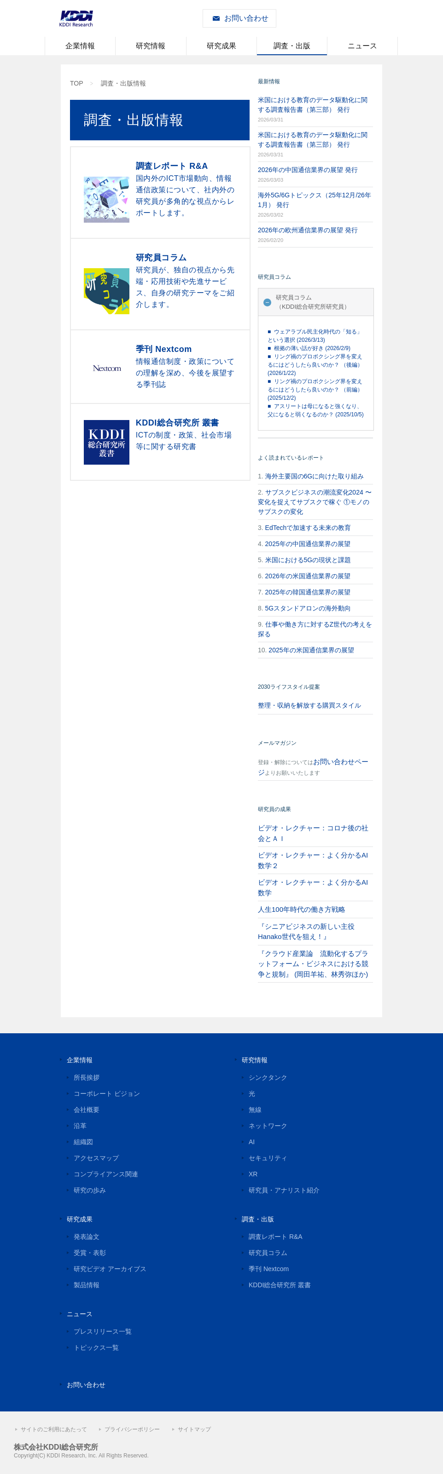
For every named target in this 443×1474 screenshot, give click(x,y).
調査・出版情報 (123, 83)
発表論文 (86, 1236)
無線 (255, 1109)
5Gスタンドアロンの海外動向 (308, 608)
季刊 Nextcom (269, 1268)
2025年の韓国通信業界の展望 (307, 592)
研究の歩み (90, 1190)
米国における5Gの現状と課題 (308, 560)
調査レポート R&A (276, 1236)
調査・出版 (292, 46)
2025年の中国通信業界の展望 (307, 543)
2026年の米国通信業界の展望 (307, 576)
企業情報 (80, 46)
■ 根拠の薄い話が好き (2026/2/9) (309, 348)
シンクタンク (268, 1077)
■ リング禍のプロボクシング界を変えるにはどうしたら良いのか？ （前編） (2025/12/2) (315, 389)
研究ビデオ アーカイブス (110, 1268)
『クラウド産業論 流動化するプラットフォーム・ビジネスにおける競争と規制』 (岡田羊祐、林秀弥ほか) (313, 964)
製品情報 (86, 1285)
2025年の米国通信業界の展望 (311, 650)
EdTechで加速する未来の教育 (308, 527)
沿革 (80, 1125)
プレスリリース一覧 (103, 1331)
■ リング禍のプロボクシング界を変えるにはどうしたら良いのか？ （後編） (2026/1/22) (315, 364)
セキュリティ (268, 1158)
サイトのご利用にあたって (54, 1429)
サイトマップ (194, 1429)
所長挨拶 (86, 1077)
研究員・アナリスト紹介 (284, 1190)
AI (252, 1142)
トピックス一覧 (96, 1347)
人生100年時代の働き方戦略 (301, 909)
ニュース (362, 46)
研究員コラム (268, 1252)
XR (253, 1174)
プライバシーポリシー (132, 1429)
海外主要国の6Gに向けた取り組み (314, 476)
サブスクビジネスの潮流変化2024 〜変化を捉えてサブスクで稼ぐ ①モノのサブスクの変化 (315, 502)
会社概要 (86, 1109)
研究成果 (221, 46)
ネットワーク (268, 1125)
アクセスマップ (96, 1158)
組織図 (83, 1142)
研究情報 (150, 46)
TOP (76, 83)
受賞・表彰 (90, 1252)
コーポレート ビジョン (107, 1093)
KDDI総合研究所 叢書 (280, 1285)
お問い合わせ (246, 18)
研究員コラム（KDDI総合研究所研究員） (313, 302)
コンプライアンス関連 (106, 1174)
